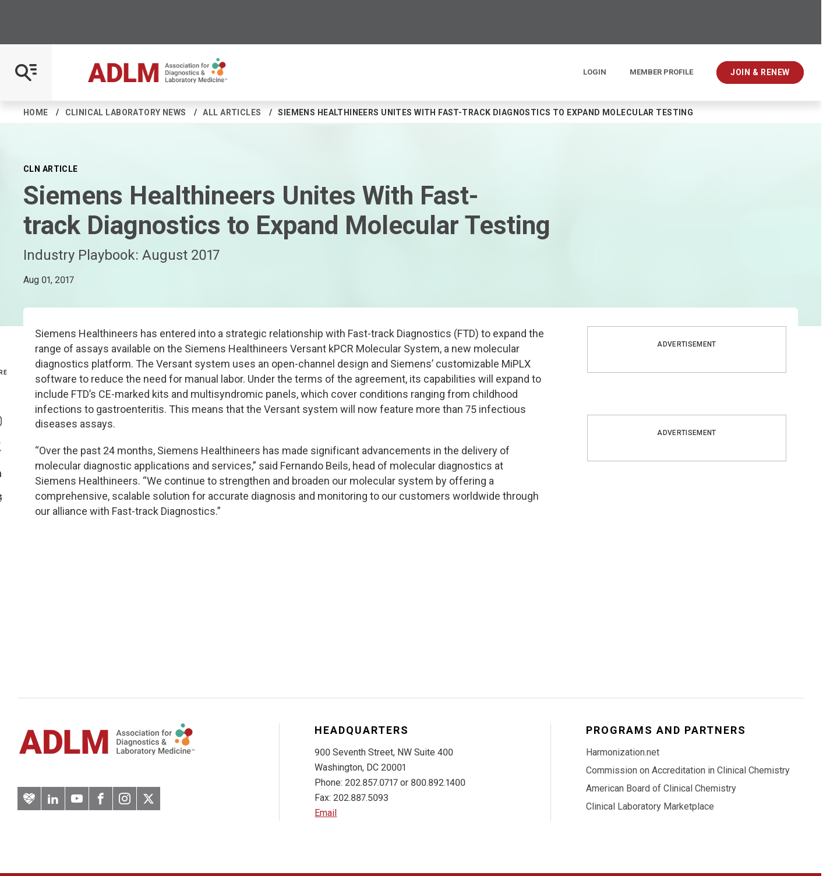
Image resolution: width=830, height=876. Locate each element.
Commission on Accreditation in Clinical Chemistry (688, 770)
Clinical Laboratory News (125, 112)
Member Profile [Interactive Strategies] (661, 72)
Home (35, 112)
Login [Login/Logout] (594, 72)
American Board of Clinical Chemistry (661, 788)
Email (326, 812)
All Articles (232, 112)
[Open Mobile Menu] (26, 72)
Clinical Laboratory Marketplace (650, 806)
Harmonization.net (622, 752)
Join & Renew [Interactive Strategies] (760, 72)
